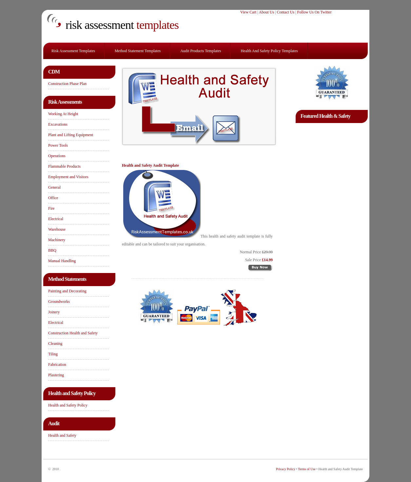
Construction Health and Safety (73, 333)
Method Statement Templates (138, 51)
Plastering (56, 375)
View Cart (248, 12)
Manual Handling (62, 261)
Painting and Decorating (67, 291)
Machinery (56, 240)
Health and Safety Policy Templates (269, 51)
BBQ (52, 250)
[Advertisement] (331, 221)
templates (122, 24)
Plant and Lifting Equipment (70, 135)
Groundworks (59, 301)
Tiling (53, 354)
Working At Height (63, 114)
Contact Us (286, 12)
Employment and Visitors (68, 177)
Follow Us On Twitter (314, 12)
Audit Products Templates (200, 51)
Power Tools (58, 145)
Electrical (55, 219)
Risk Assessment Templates (73, 51)
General (54, 187)
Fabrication (57, 364)
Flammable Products (64, 166)
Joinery (54, 312)
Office (53, 198)
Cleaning (55, 343)
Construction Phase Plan (67, 83)
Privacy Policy (285, 469)
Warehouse (57, 229)
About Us (266, 12)
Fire (51, 208)
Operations (57, 156)
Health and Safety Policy (68, 405)
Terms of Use (307, 469)
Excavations (58, 124)
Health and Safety (62, 435)
